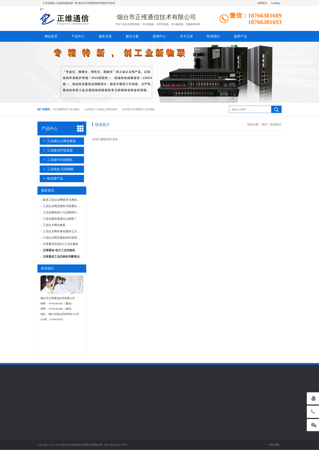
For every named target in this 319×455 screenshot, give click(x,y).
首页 (264, 124)
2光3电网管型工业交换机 (66, 109)
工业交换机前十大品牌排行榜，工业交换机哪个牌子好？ (78, 212)
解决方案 (132, 36)
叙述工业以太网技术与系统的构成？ (65, 199)
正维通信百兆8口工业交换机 (60, 244)
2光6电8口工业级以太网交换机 (100, 109)
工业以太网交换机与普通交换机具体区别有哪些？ (74, 206)
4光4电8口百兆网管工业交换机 (138, 109)
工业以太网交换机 (54, 225)
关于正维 (186, 36)
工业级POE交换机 (59, 159)
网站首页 (51, 36)
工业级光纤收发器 (60, 150)
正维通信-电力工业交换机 (59, 250)
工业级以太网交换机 (61, 141)
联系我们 (213, 36)
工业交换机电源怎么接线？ (60, 218)
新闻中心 (159, 36)
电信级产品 (55, 178)
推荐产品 (240, 36)
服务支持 (105, 36)
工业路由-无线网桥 (60, 169)
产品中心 (78, 36)
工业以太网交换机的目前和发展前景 (65, 237)
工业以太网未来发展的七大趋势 (63, 231)
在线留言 (262, 3)
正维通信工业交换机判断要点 (61, 256)
